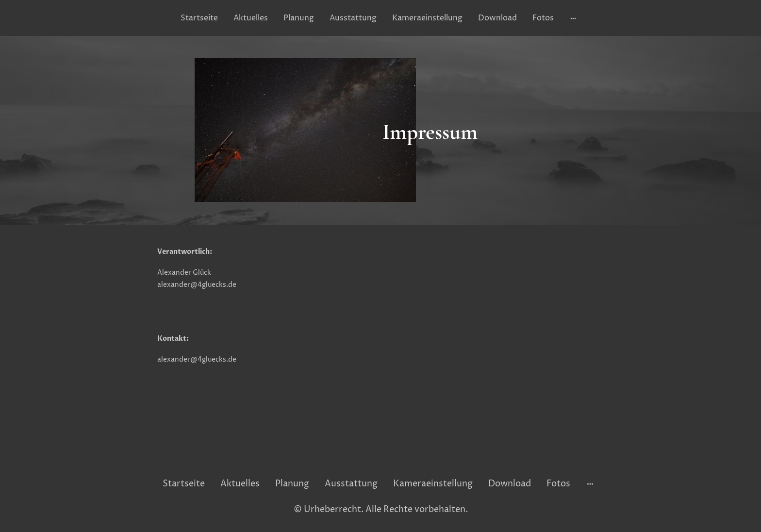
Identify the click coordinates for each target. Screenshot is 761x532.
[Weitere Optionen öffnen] (573, 18)
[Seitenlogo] (380, 460)
